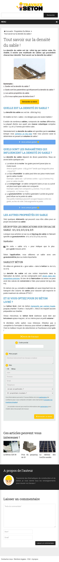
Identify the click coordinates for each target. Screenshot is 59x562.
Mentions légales (20, 559)
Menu (3, 22)
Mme (13, 369)
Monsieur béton (23, 476)
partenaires (43, 397)
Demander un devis (29, 102)
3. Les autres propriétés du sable (16, 93)
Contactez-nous (7, 559)
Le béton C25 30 (9, 455)
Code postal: (23, 343)
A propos (35, 559)
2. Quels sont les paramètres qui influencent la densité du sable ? (28, 90)
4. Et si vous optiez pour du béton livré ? (19, 96)
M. (8, 369)
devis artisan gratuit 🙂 (29, 142)
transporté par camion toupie (42, 306)
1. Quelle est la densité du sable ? (16, 86)
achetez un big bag (23, 134)
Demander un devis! (44, 416)
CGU (29, 559)
